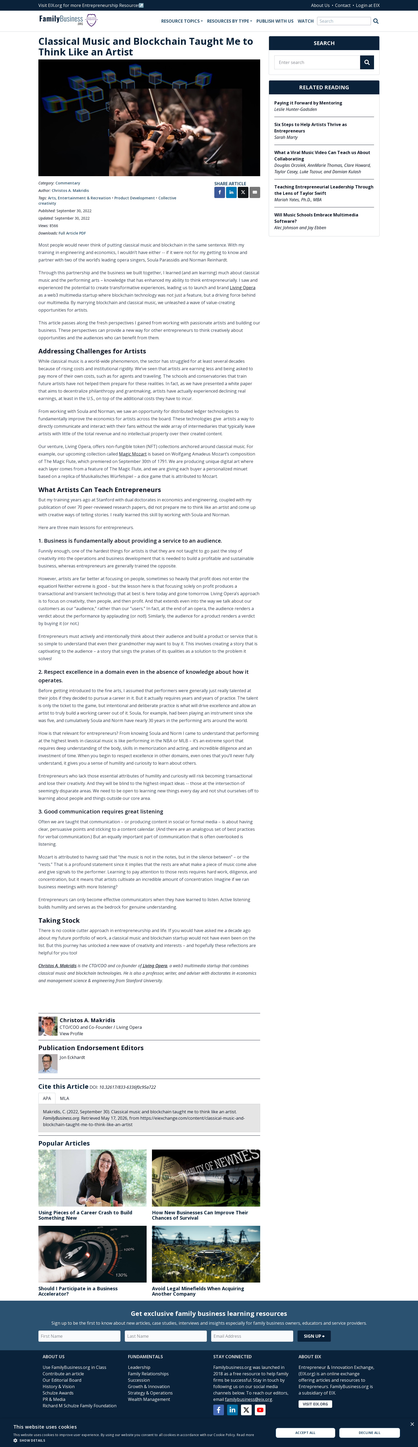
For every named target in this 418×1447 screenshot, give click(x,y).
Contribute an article (63, 1374)
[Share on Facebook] (219, 193)
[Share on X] (243, 193)
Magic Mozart (133, 454)
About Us (320, 5)
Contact (343, 5)
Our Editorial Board (62, 1380)
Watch (306, 21)
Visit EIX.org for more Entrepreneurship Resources (89, 5)
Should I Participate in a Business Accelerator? (78, 1291)
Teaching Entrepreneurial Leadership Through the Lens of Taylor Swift (323, 190)
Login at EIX (368, 5)
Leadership (139, 1367)
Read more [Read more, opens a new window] (245, 1435)
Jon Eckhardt (72, 1057)
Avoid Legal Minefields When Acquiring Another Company (198, 1291)
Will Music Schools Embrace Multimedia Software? (316, 218)
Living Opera (242, 288)
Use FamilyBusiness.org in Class (74, 1367)
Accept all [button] (305, 1432)
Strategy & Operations (150, 1393)
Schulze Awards (58, 1393)
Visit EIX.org (315, 1403)
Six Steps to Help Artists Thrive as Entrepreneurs (310, 128)
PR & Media (54, 1399)
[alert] (209, 1433)
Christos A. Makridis (70, 190)
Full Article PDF (72, 233)
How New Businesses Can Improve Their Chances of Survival (200, 1215)
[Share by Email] (255, 193)
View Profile (71, 1034)
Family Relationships (148, 1374)
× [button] (412, 1424)
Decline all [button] (369, 1432)
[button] (133, 1440)
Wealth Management (149, 1399)
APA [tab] (47, 1098)
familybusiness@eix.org (248, 1399)
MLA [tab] (64, 1098)
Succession (139, 1380)
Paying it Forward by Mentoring (308, 103)
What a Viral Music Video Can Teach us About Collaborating (322, 156)
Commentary (67, 183)
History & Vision (59, 1386)
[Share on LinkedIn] (231, 193)
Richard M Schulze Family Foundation (79, 1406)
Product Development (134, 197)
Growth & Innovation (149, 1386)
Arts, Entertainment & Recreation (79, 197)
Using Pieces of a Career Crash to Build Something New (85, 1215)
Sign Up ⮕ (314, 1336)
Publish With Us (275, 21)
